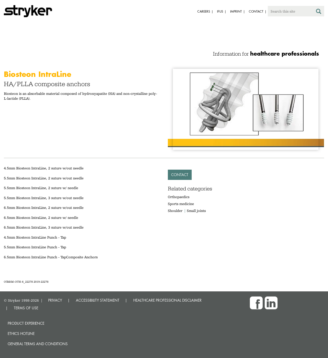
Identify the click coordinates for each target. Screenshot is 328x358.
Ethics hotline (21, 333)
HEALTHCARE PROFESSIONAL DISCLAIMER (167, 300)
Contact (179, 174)
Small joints (196, 211)
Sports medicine (181, 204)
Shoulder (175, 211)
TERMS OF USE (26, 307)
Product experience (26, 323)
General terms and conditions (38, 343)
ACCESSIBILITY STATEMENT (97, 300)
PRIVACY (55, 300)
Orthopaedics (178, 197)
